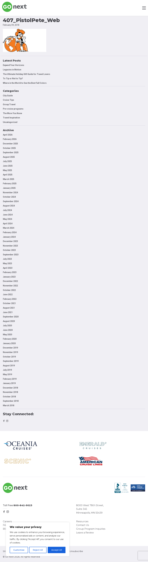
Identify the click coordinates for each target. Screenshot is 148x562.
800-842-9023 (22, 505)
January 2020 (9, 343)
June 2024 (8, 215)
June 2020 (8, 330)
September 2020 (10, 317)
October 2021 (9, 303)
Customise (18, 550)
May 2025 (7, 170)
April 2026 (7, 135)
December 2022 (10, 281)
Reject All (38, 550)
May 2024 (7, 219)
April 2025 (7, 175)
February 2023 (9, 272)
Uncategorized (10, 122)
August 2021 (9, 308)
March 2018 (8, 405)
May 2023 (7, 263)
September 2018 (10, 401)
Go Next (14, 7)
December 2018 (10, 388)
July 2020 (7, 325)
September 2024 (10, 201)
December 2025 (10, 143)
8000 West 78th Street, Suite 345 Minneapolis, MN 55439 (90, 509)
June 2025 (8, 166)
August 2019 (9, 365)
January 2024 (9, 237)
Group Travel (9, 104)
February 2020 (9, 339)
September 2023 (10, 254)
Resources (82, 521)
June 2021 (8, 312)
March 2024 (8, 228)
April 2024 (7, 223)
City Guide (8, 95)
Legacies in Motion (12, 69)
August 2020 (9, 321)
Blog (5, 528)
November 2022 (10, 285)
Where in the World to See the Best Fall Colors (25, 83)
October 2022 (9, 290)
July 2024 (7, 210)
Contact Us (82, 525)
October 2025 (9, 148)
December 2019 (10, 348)
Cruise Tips (8, 100)
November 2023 (10, 246)
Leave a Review (85, 532)
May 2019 (7, 374)
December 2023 (10, 241)
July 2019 (7, 370)
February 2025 (9, 183)
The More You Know (12, 113)
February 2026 (9, 139)
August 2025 (9, 157)
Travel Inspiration (11, 117)
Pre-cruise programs (13, 109)
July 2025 (7, 161)
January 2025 (9, 188)
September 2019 (10, 361)
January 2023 (9, 277)
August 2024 (9, 206)
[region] (37, 539)
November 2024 (10, 192)
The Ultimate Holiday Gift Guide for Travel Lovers (26, 74)
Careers (7, 521)
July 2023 (7, 259)
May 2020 (7, 334)
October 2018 (9, 396)
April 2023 (7, 268)
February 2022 (9, 299)
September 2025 (10, 152)
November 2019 (10, 352)
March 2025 (8, 179)
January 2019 (9, 383)
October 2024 (9, 197)
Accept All (56, 550)
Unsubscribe (76, 551)
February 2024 (9, 232)
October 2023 (9, 250)
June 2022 (8, 294)
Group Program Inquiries (90, 528)
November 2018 (10, 392)
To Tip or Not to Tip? (13, 78)
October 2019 (9, 357)
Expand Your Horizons (13, 65)
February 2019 (9, 379)
